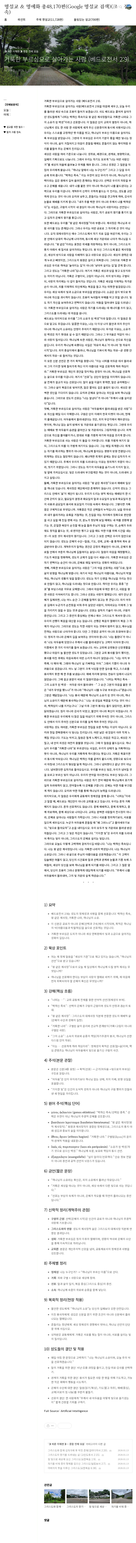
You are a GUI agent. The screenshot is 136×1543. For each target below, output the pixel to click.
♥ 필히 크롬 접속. (12, 132)
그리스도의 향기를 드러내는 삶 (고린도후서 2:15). (74, 1455)
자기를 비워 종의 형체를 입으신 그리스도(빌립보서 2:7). (77, 1463)
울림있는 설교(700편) (87, 19)
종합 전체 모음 (76, 1444)
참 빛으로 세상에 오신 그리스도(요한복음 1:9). (72, 1459)
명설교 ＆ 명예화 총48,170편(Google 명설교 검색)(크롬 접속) (66, 7)
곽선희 (22, 19)
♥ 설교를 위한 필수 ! (14, 127)
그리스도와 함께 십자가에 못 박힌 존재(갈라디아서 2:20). (78, 1450)
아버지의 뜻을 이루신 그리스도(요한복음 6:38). (72, 1468)
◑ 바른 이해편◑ (57, 1444)
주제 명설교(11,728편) (49, 19)
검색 (120, 7)
